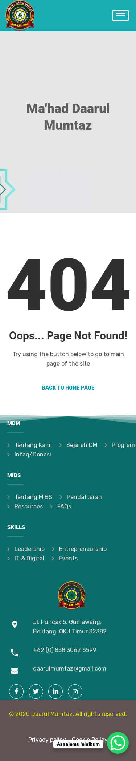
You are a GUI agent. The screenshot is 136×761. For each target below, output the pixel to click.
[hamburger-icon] (120, 15)
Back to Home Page (68, 388)
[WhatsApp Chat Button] (118, 743)
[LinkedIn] (55, 691)
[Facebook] (16, 691)
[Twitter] (36, 691)
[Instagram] (75, 691)
